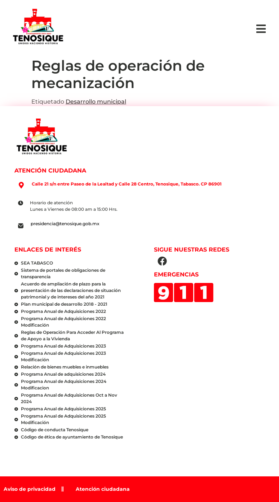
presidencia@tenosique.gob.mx (65, 223)
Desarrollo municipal (96, 101)
